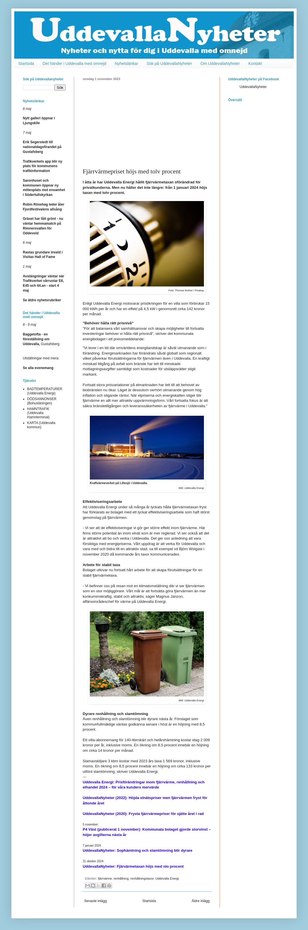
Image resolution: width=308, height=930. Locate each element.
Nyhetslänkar (126, 63)
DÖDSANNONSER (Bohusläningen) (41, 401)
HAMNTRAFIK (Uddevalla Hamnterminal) (38, 413)
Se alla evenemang (38, 368)
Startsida (26, 63)
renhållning (121, 878)
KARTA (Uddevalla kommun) (41, 425)
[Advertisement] (147, 123)
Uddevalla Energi (167, 878)
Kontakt (255, 63)
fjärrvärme (105, 878)
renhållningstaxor (142, 878)
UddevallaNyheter (253, 87)
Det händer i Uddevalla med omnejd (74, 63)
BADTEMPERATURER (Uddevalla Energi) (44, 391)
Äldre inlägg (201, 901)
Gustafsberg (41, 339)
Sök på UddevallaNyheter (169, 63)
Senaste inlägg (95, 901)
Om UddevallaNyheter (220, 63)
